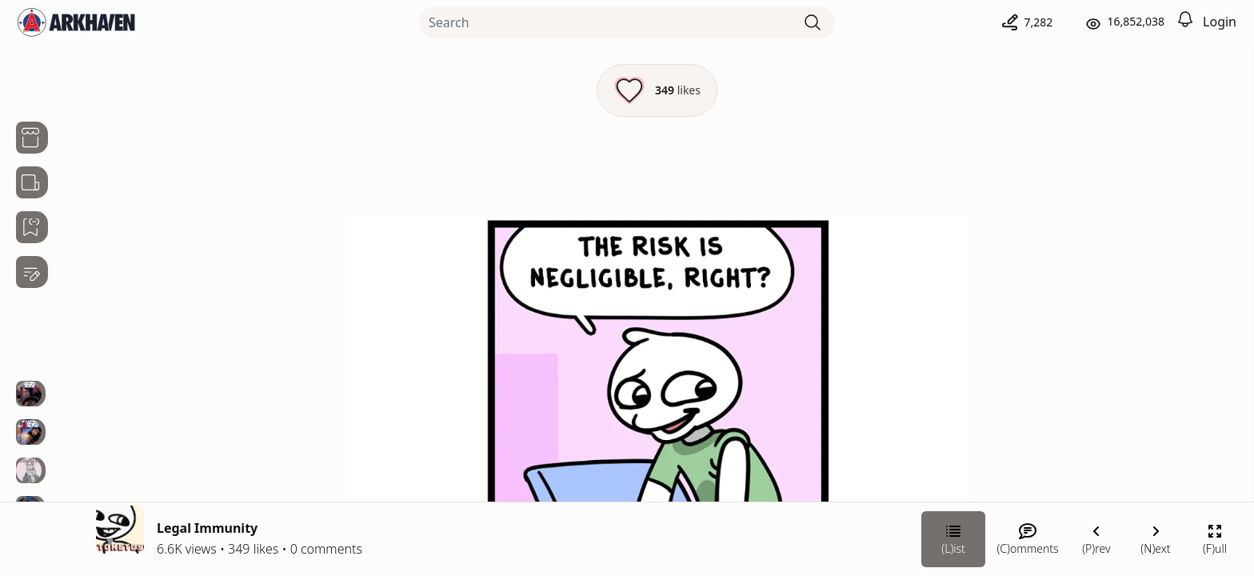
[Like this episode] (477, 90)
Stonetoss (1075, 309)
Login (1219, 21)
